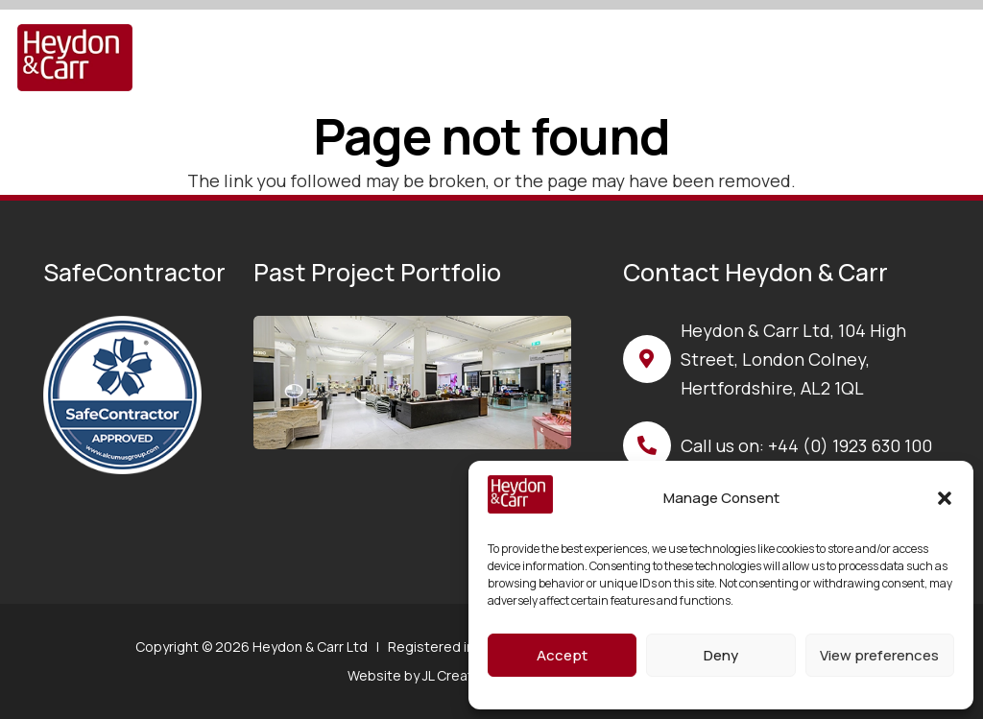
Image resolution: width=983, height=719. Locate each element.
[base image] (411, 382)
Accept (562, 655)
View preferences (879, 655)
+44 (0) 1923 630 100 (850, 445)
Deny (721, 655)
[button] (944, 498)
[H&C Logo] (74, 57)
